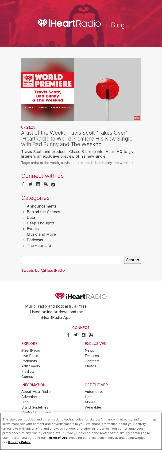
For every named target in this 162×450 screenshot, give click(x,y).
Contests (92, 361)
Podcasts (35, 240)
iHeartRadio (81, 296)
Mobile (90, 402)
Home (90, 397)
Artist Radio (30, 366)
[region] (81, 431)
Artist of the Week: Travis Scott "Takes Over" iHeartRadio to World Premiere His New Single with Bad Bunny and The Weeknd (76, 138)
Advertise (29, 397)
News (89, 350)
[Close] (154, 420)
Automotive (94, 392)
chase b (87, 163)
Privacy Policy (19, 442)
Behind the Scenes (43, 211)
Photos (90, 366)
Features (92, 356)
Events (33, 228)
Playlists (28, 371)
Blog (25, 402)
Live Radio (29, 356)
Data (31, 217)
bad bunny (103, 163)
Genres (27, 377)
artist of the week (45, 163)
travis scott (70, 163)
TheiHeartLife (39, 245)
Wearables (93, 407)
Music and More (41, 234)
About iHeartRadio (36, 392)
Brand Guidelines (34, 407)
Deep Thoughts (40, 223)
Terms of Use (57, 437)
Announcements (41, 206)
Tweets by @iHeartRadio (43, 270)
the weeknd (123, 163)
